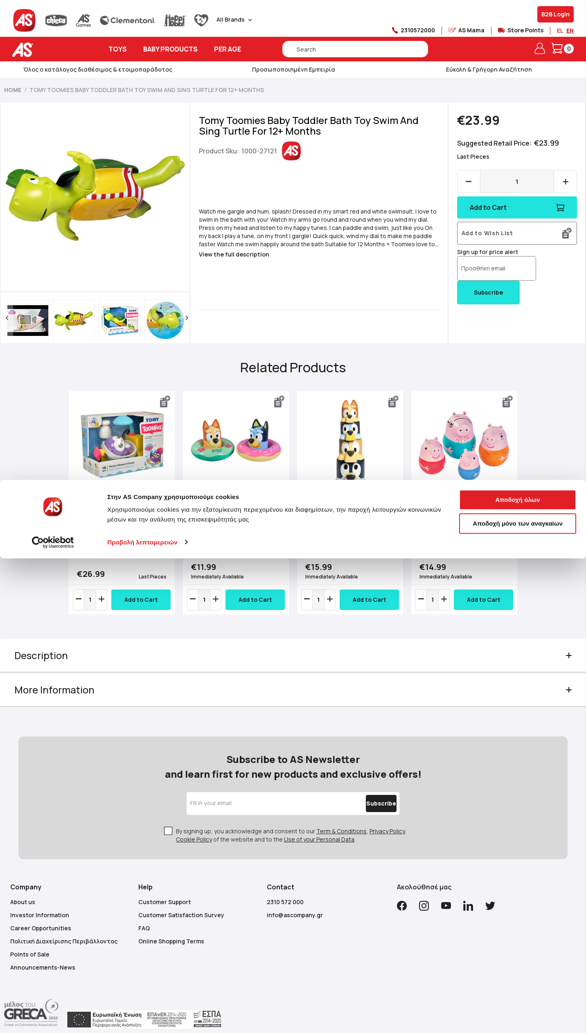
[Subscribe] (364, 791)
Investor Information (39, 903)
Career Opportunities (40, 916)
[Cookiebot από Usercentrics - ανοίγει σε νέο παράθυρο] (53, 1017)
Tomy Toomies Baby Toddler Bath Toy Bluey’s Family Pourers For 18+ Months (343, 523)
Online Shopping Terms (171, 929)
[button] (19, 318)
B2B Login (555, 14)
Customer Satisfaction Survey (181, 903)
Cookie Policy (194, 827)
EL (560, 30)
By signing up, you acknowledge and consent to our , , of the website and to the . (291, 823)
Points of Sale (30, 942)
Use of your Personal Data (319, 827)
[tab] (293, 660)
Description (53, 659)
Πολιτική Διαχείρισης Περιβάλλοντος (63, 929)
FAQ (144, 916)
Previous (76, 511)
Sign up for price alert (483, 252)
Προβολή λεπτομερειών (142, 1016)
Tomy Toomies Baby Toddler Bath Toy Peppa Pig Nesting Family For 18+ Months (457, 523)
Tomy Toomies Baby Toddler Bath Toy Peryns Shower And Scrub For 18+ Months (126, 527)
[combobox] (355, 49)
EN (570, 30)
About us (22, 890)
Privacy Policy (387, 819)
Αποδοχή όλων (517, 974)
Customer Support (164, 890)
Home (12, 90)
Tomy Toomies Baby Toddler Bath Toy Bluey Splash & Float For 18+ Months (232, 523)
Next (509, 511)
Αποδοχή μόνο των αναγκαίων (518, 998)
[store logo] (48, 50)
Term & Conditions (341, 819)
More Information (67, 694)
